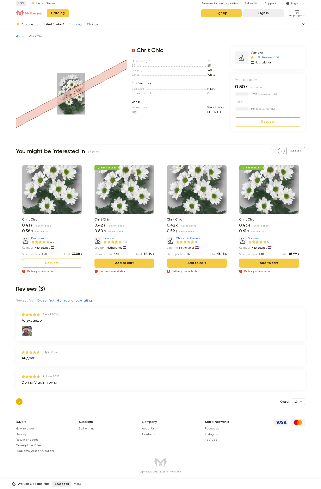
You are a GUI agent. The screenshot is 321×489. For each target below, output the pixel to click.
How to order (25, 420)
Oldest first (45, 300)
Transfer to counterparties (220, 3)
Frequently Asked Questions (35, 442)
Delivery (21, 426)
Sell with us (86, 420)
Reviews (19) (270, 57)
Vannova (257, 52)
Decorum (37, 238)
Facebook (212, 420)
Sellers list (251, 3)
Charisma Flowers (188, 238)
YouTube (211, 431)
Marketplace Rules (28, 437)
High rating (65, 300)
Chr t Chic (29, 219)
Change (92, 24)
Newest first (25, 300)
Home (20, 36)
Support (270, 3)
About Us (148, 420)
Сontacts (148, 426)
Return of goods (27, 431)
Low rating (84, 300)
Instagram (212, 426)
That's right (77, 24)
